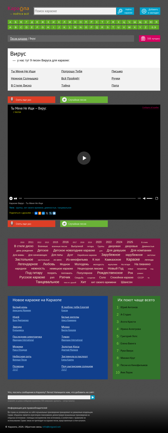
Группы (101, 246)
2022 (109, 242)
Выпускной (77, 246)
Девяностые (148, 246)
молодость (98, 264)
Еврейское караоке (87, 255)
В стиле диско (23, 246)
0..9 (154, 27)
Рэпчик (64, 277)
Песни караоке (18, 38)
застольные (44, 260)
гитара (90, 246)
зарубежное (134, 254)
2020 (99, 242)
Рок (130, 273)
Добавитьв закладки (153, 11)
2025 (130, 242)
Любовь (49, 264)
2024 (119, 242)
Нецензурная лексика (90, 268)
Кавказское (113, 259)
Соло (102, 277)
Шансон (126, 282)
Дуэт (70, 254)
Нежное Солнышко (24, 78)
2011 (30, 242)
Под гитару (33, 273)
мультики (112, 264)
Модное (65, 264)
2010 (22, 242)
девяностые (50, 207)
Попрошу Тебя (71, 71)
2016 (66, 242)
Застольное (24, 259)
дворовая (114, 246)
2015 (55, 242)
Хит (83, 282)
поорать (52, 273)
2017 (75, 242)
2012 (39, 242)
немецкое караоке (61, 268)
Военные (43, 246)
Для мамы (18, 255)
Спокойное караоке (122, 277)
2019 (90, 242)
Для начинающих (37, 255)
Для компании (141, 250)
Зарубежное (110, 254)
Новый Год (115, 268)
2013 (47, 242)
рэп (52, 277)
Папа (115, 85)
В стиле (144, 242)
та (148, 278)
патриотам (142, 269)
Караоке (133, 259)
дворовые (131, 246)
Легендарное (28, 264)
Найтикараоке (128, 11)
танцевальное (64, 207)
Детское (42, 250)
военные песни (59, 246)
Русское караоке (32, 277)
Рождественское (110, 273)
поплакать (66, 273)
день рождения (24, 250)
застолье (151, 255)
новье (130, 269)
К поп (96, 259)
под (151, 269)
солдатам (91, 278)
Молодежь (82, 264)
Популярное (84, 273)
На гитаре (125, 264)
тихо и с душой (70, 282)
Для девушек (116, 250)
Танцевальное (47, 282)
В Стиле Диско (21, 85)
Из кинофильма (77, 259)
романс (140, 273)
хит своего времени (33, 207)
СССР (141, 277)
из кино (58, 259)
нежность (38, 268)
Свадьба (79, 277)
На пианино (143, 264)
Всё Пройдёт (70, 78)
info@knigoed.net (52, 426)
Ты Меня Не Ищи (23, 71)
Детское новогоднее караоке (74, 250)
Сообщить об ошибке (150, 107)
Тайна (65, 85)
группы (19, 207)
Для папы (57, 255)
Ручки (116, 78)
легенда (149, 259)
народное (20, 268)
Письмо (117, 71)
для (100, 251)
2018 (82, 242)
